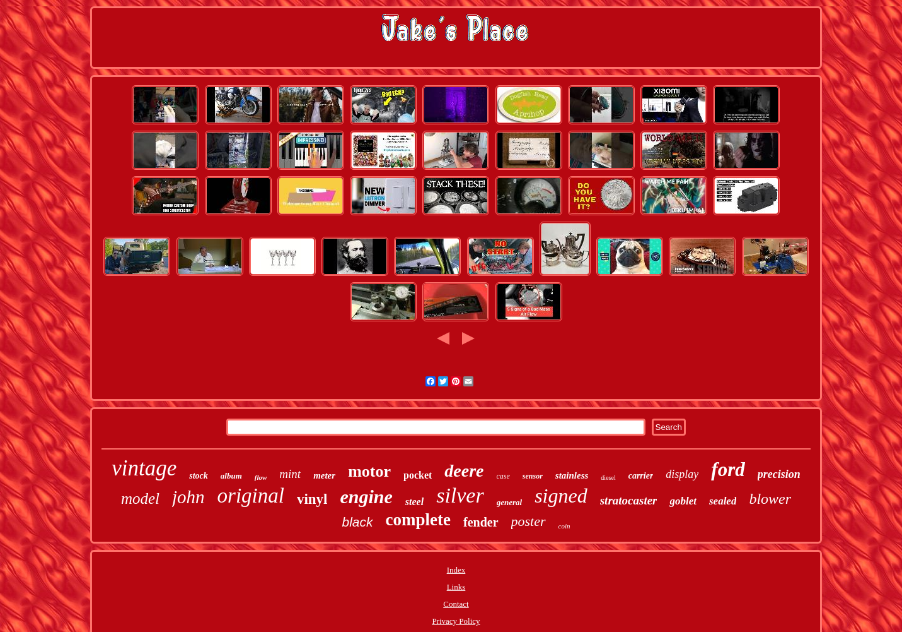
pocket (417, 475)
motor (369, 471)
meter (324, 475)
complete (418, 519)
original (250, 495)
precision (779, 474)
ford (727, 469)
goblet (683, 501)
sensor (533, 476)
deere (463, 470)
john (188, 497)
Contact (455, 604)
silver (460, 495)
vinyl (312, 499)
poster (528, 521)
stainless (572, 475)
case (503, 476)
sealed (722, 501)
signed (561, 495)
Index (456, 570)
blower (770, 499)
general (509, 502)
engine (366, 496)
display (682, 474)
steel (414, 501)
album (231, 475)
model (140, 498)
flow (261, 477)
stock (198, 475)
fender (481, 522)
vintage (144, 468)
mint (290, 473)
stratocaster (628, 500)
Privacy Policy (456, 621)
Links (456, 587)
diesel (608, 477)
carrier (641, 475)
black (357, 522)
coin (564, 526)
